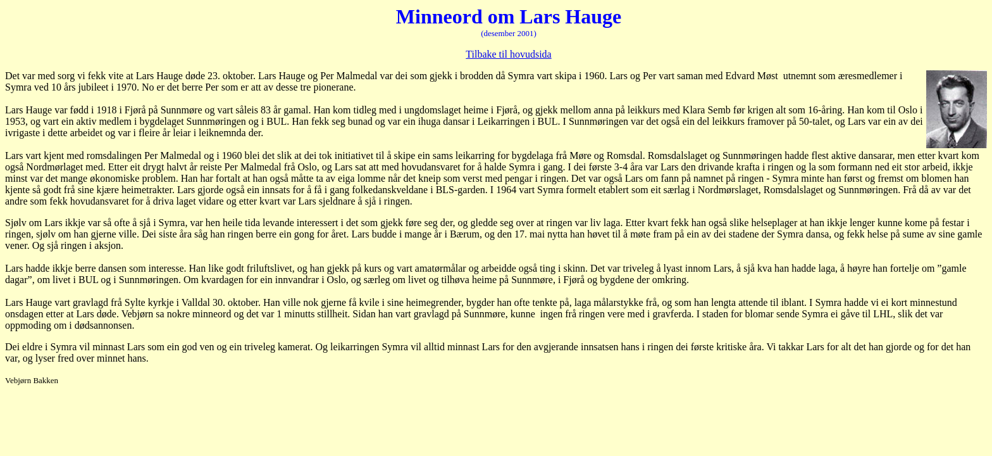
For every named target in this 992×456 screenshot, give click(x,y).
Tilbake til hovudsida (508, 54)
